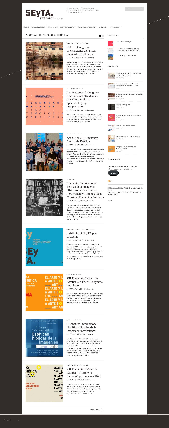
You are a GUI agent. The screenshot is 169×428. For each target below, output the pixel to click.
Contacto (114, 27)
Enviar (113, 173)
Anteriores (95, 409)
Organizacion (38, 27)
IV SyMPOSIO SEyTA (125, 42)
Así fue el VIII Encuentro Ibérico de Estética (82, 139)
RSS (112, 181)
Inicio (26, 27)
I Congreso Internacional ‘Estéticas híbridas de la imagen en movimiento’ (82, 327)
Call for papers (73, 43)
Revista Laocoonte (86, 27)
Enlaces (103, 27)
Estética (79, 88)
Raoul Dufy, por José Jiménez (127, 55)
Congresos (84, 43)
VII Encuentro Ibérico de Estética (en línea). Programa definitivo (85, 282)
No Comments (89, 57)
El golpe (162, 418)
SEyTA (71, 57)
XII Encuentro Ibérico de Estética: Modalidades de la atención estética (129, 49)
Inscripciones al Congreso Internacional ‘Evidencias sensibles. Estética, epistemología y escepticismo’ (83, 99)
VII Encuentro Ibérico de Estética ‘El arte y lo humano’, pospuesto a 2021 (84, 372)
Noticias (52, 27)
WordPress (15, 420)
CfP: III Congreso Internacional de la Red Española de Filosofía (81, 50)
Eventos (77, 320)
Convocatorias (67, 27)
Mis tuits (110, 201)
